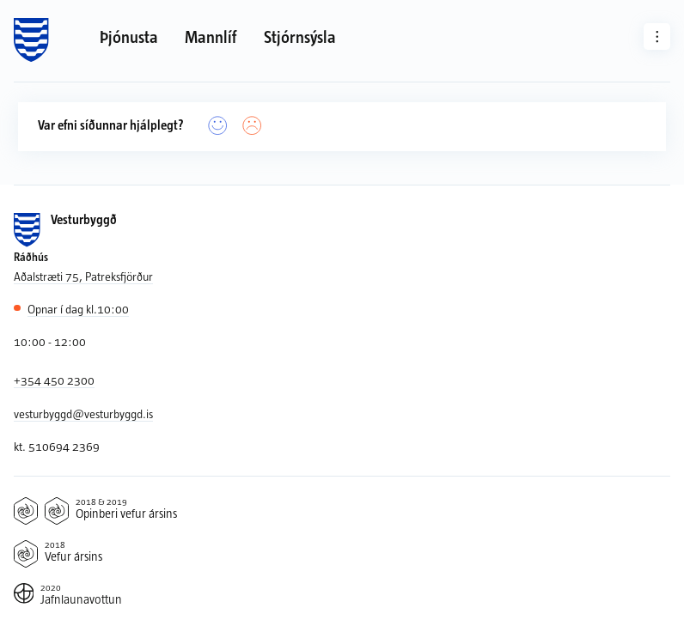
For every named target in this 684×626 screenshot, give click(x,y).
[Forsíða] (31, 40)
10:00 (78, 309)
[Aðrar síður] (657, 37)
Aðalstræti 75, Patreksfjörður (83, 276)
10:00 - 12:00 (50, 341)
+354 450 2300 (54, 380)
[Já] (218, 125)
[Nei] (252, 125)
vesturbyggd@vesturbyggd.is (83, 413)
